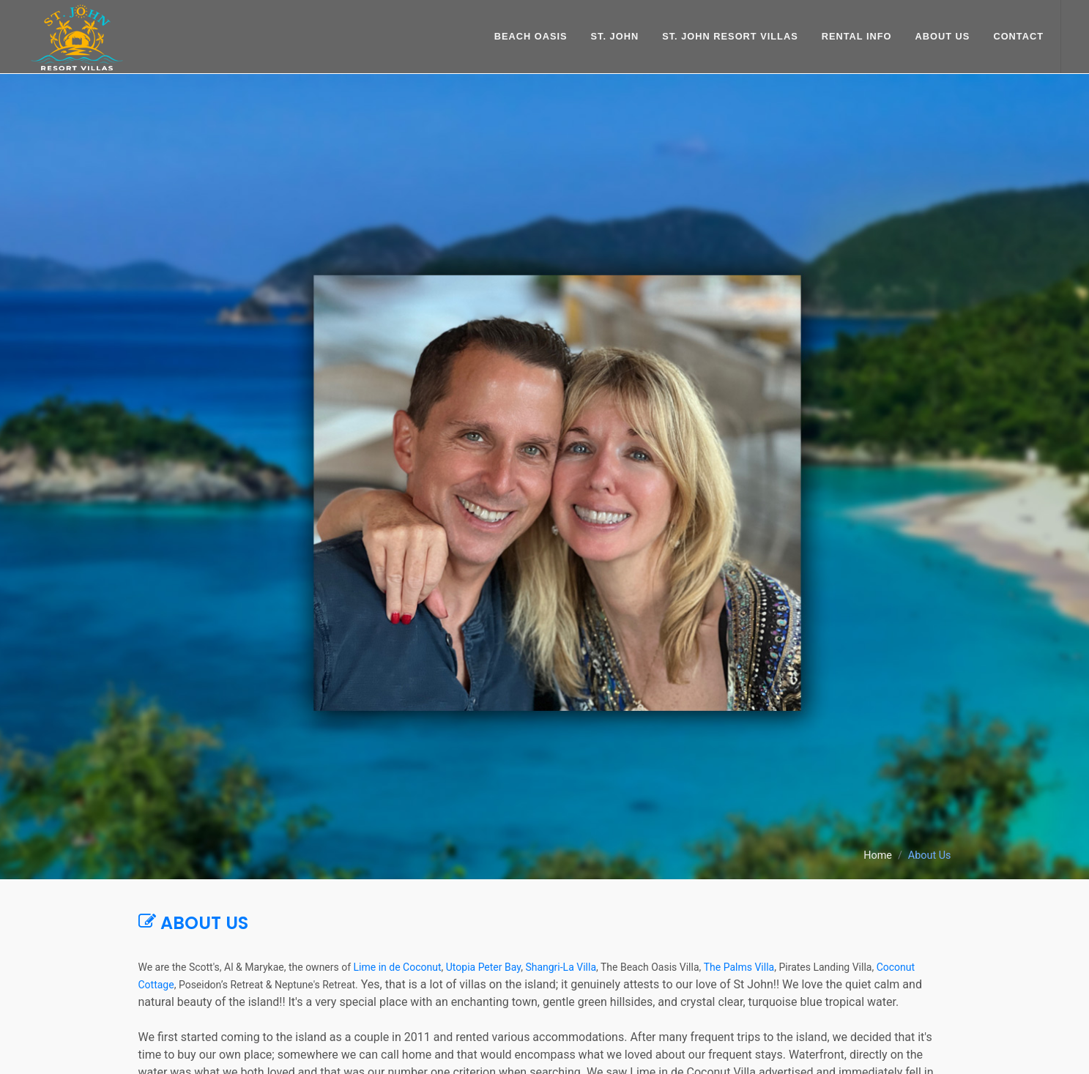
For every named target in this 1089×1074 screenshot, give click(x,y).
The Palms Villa (739, 967)
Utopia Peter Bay (483, 967)
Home (877, 855)
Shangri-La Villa (560, 967)
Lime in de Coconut (398, 967)
